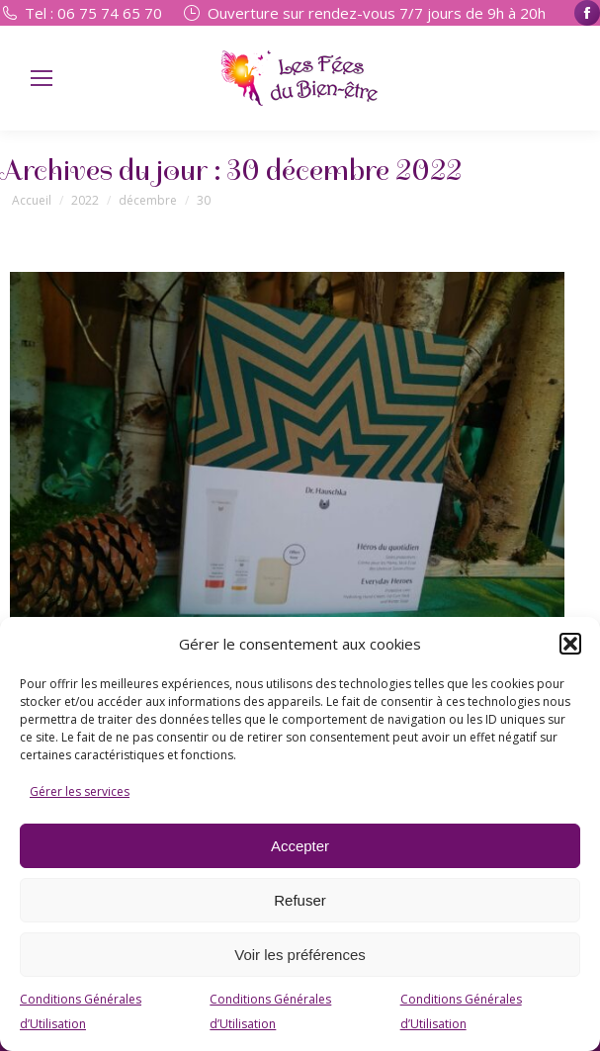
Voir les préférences (300, 954)
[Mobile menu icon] (41, 78)
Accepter (300, 845)
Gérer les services (79, 791)
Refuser (300, 900)
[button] (570, 644)
